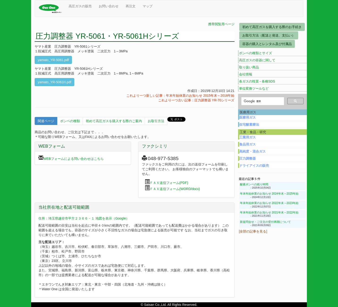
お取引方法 (156, 121)
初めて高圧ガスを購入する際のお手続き (272, 27)
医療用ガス (247, 117)
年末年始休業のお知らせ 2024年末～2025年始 (269, 193)
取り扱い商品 (249, 67)
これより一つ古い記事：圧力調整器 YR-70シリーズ (196, 100)
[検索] (262, 101)
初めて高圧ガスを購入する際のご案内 (114, 121)
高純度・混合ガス (252, 151)
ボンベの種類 (70, 121)
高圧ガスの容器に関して (257, 60)
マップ (148, 6)
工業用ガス (247, 137)
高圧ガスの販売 (80, 6)
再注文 (131, 6)
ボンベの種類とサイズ (255, 53)
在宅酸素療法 (249, 124)
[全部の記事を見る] (253, 231)
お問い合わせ (109, 6)
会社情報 (245, 74)
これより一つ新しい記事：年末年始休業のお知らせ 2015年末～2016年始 (180, 95)
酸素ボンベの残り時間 (254, 184)
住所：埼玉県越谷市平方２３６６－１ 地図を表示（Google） (83, 218)
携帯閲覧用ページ (221, 24)
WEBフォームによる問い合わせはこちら (73, 159)
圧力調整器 (247, 158)
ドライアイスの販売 (254, 165)
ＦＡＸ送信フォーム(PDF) (169, 183)
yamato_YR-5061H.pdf (54, 82)
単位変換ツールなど (254, 88)
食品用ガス (247, 144)
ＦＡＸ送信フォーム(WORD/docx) (175, 189)
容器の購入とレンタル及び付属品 (267, 44)
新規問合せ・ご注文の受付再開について (265, 222)
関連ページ (46, 121)
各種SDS (268, 81)
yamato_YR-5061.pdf (53, 60)
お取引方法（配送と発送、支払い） (268, 35)
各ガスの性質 (249, 81)
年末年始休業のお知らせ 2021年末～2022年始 (269, 212)
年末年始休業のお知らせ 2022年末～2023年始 (269, 203)
